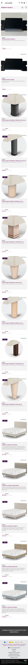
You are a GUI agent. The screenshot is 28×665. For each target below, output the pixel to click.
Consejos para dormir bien (14, 652)
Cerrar (25, 660)
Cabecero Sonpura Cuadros (9, 526)
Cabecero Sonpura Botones (9, 566)
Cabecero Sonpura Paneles (9, 607)
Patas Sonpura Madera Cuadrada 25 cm (13, 363)
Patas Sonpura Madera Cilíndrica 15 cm (12, 201)
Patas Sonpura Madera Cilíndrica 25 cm (12, 323)
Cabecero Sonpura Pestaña (9, 444)
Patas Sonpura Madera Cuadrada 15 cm (13, 242)
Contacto (14, 649)
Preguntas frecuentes (14, 654)
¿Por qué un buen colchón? (14, 655)
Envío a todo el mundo (14, 647)
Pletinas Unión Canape (8, 79)
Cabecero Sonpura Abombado (10, 485)
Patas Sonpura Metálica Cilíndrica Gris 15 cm (14, 120)
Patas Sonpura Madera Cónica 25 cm (12, 404)
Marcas (14, 651)
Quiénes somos (14, 657)
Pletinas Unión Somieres (8, 39)
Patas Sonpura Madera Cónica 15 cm (12, 282)
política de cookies (4, 663)
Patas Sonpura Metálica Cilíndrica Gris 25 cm (14, 160)
